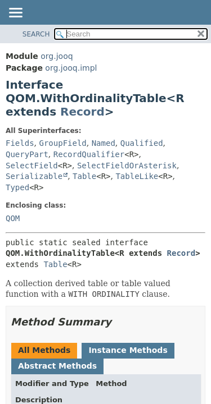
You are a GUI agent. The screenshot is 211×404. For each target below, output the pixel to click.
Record (82, 111)
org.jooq (57, 56)
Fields (20, 143)
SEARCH (36, 34)
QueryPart (27, 154)
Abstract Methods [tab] (57, 365)
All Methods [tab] (44, 350)
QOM (13, 218)
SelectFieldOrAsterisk (127, 165)
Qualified (141, 143)
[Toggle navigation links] (15, 13)
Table (84, 176)
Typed (17, 187)
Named (103, 143)
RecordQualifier (88, 154)
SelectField (32, 165)
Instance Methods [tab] (127, 350)
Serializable (34, 176)
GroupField (62, 143)
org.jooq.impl (71, 67)
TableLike (136, 176)
